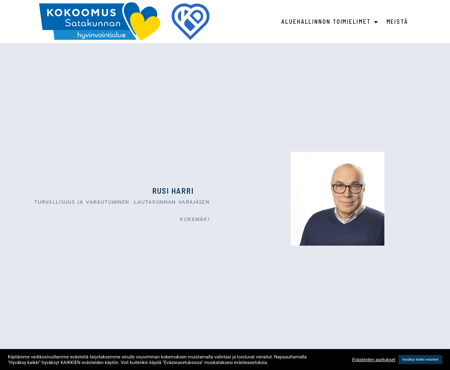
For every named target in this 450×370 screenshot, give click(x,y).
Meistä (397, 21)
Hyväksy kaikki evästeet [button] (420, 360)
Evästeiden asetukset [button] (373, 359)
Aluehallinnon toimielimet (329, 22)
